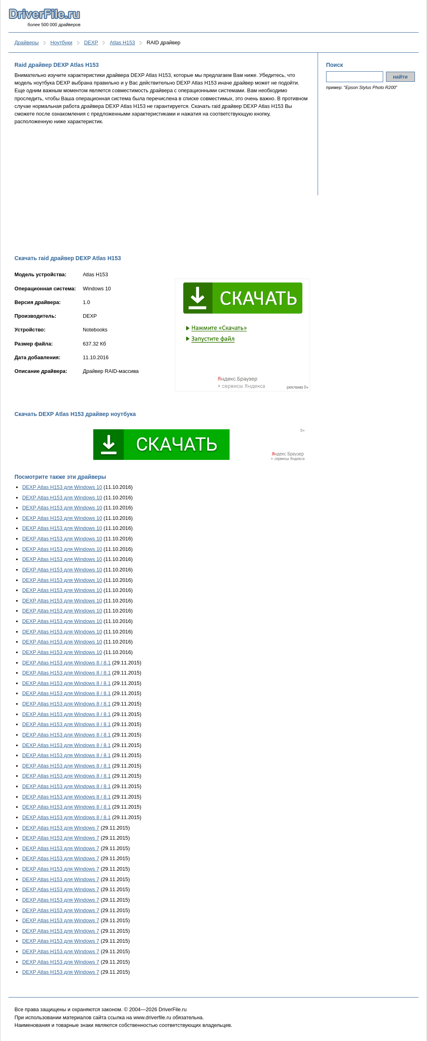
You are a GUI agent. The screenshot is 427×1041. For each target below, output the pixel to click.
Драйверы (26, 42)
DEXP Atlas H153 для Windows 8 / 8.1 (66, 663)
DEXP (91, 42)
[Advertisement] (162, 189)
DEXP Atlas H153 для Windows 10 (62, 487)
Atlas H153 (122, 42)
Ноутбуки (61, 42)
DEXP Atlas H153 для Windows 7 (60, 828)
